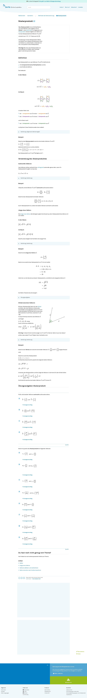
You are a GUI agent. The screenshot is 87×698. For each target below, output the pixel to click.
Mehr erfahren (58, 673)
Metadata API (48, 691)
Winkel (39, 306)
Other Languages (5, 693)
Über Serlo (3, 689)
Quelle (66, 444)
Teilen (78, 653)
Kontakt (3, 691)
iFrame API (47, 693)
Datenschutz (69, 689)
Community (25, 694)
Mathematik (21, 15)
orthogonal (40, 167)
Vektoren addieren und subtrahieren (29, 568)
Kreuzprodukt (22, 31)
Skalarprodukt (61, 15)
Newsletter (26, 689)
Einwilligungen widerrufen (72, 691)
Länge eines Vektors (25, 214)
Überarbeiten (80, 651)
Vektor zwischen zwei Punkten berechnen (30, 570)
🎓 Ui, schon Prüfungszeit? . (43, 1)
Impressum (69, 694)
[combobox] (39, 7)
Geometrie (30, 15)
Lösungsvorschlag (27, 404)
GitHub (25, 693)
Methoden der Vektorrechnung (46, 15)
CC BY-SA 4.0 (28, 578)
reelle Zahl (29, 30)
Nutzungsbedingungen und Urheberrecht (76, 693)
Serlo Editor (47, 689)
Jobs (25, 691)
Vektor (21, 563)
